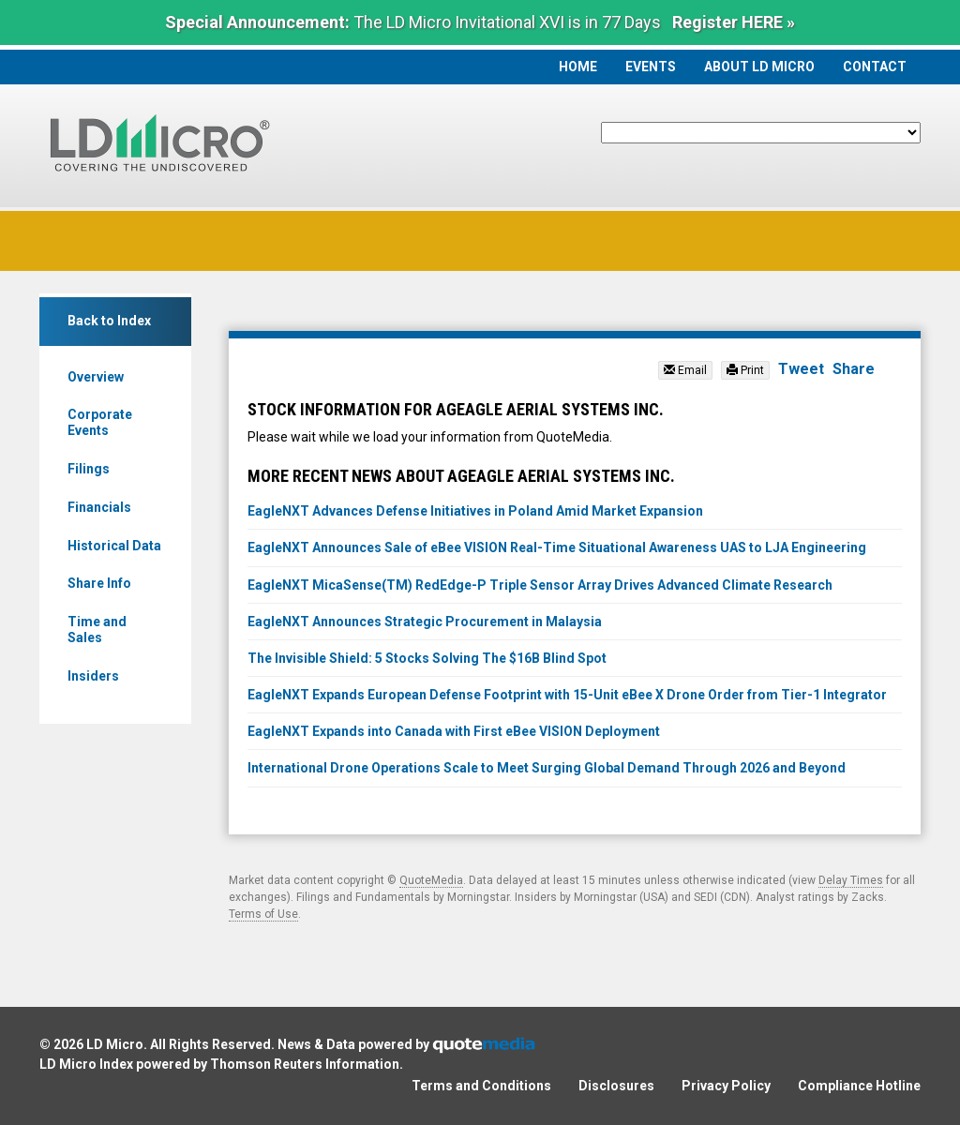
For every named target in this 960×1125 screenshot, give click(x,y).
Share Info (99, 583)
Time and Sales (97, 629)
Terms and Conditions (481, 1085)
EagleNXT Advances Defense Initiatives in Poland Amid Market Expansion (475, 510)
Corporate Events (100, 422)
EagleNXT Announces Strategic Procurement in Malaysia (425, 621)
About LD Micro (759, 66)
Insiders (93, 675)
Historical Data (114, 545)
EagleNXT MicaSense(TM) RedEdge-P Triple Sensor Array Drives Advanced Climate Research (541, 585)
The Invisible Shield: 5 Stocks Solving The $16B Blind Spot (427, 658)
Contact (875, 66)
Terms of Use (263, 914)
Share (853, 369)
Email (685, 370)
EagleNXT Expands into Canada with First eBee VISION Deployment (454, 731)
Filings (89, 468)
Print (745, 370)
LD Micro (114, 1044)
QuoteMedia (431, 880)
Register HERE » (733, 22)
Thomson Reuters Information (304, 1064)
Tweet (801, 369)
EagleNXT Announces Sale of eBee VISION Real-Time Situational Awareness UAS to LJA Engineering (557, 547)
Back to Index (109, 320)
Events (650, 66)
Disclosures (616, 1085)
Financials (99, 507)
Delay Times (850, 880)
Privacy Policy (726, 1085)
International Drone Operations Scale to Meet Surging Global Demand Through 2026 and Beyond (547, 767)
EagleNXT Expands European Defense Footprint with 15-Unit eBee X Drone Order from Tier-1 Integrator (567, 694)
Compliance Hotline (859, 1085)
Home (578, 66)
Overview (96, 376)
